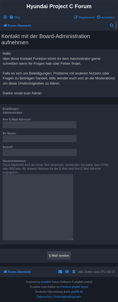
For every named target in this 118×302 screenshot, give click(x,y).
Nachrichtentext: (14, 161)
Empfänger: (11, 108)
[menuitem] (14, 17)
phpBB (45, 282)
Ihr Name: (10, 133)
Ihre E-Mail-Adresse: (17, 119)
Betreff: (8, 147)
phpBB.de (77, 291)
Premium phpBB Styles (74, 286)
